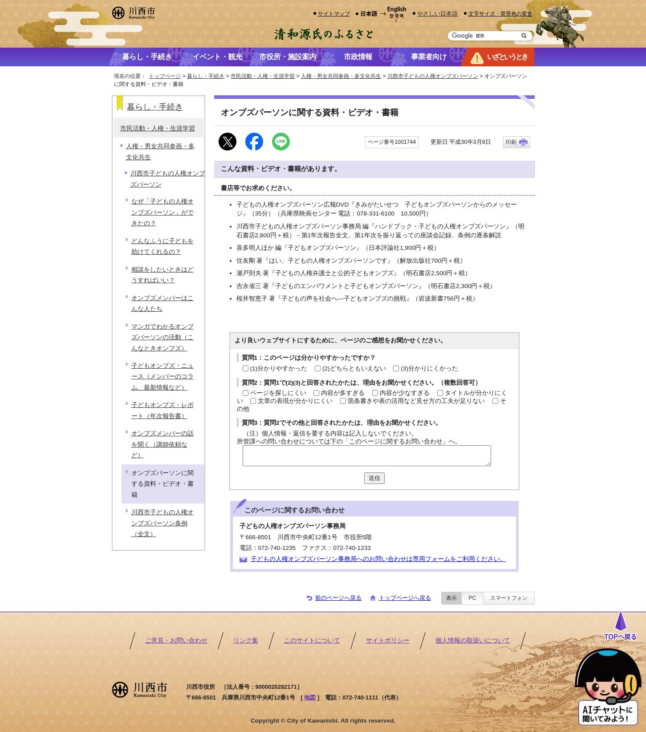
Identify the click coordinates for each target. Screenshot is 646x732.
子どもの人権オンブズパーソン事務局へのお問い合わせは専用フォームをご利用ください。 (378, 559)
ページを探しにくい (278, 393)
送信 (374, 478)
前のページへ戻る (338, 597)
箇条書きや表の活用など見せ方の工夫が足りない (416, 401)
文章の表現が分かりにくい (295, 401)
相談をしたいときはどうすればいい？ (162, 275)
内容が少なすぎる (405, 393)
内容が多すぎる (343, 393)
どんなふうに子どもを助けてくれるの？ (162, 246)
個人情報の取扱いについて (472, 640)
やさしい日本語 (437, 13)
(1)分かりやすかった (279, 368)
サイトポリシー (388, 640)
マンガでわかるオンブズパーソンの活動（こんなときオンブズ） (162, 337)
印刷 (511, 142)
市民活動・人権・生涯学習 (263, 76)
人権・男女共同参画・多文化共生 (341, 76)
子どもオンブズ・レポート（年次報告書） (162, 410)
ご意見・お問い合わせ (176, 640)
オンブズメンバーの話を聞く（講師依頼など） (162, 444)
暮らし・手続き (205, 76)
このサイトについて (312, 640)
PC (472, 598)
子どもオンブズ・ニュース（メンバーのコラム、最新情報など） (162, 376)
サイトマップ (334, 13)
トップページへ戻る (405, 597)
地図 (310, 697)
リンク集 (245, 640)
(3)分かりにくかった (429, 368)
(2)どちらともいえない (354, 368)
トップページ (165, 76)
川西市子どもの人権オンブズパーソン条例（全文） (162, 523)
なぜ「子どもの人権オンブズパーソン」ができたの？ (162, 212)
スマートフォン (509, 598)
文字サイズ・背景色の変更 (500, 13)
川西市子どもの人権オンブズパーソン (432, 76)
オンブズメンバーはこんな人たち (162, 303)
